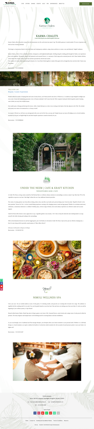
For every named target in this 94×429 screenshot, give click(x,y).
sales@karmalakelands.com (57, 401)
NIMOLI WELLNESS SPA (47, 297)
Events (39, 3)
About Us (61, 3)
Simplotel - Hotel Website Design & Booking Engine (49, 424)
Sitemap (36, 424)
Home (27, 420)
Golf (43, 3)
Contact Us (32, 420)
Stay (22, 3)
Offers (27, 3)
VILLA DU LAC (13, 89)
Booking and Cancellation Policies (44, 420)
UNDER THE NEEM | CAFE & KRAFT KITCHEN (47, 187)
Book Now (85, 3)
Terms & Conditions (57, 420)
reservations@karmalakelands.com (38, 401)
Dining (33, 3)
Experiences (53, 3)
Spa (48, 3)
